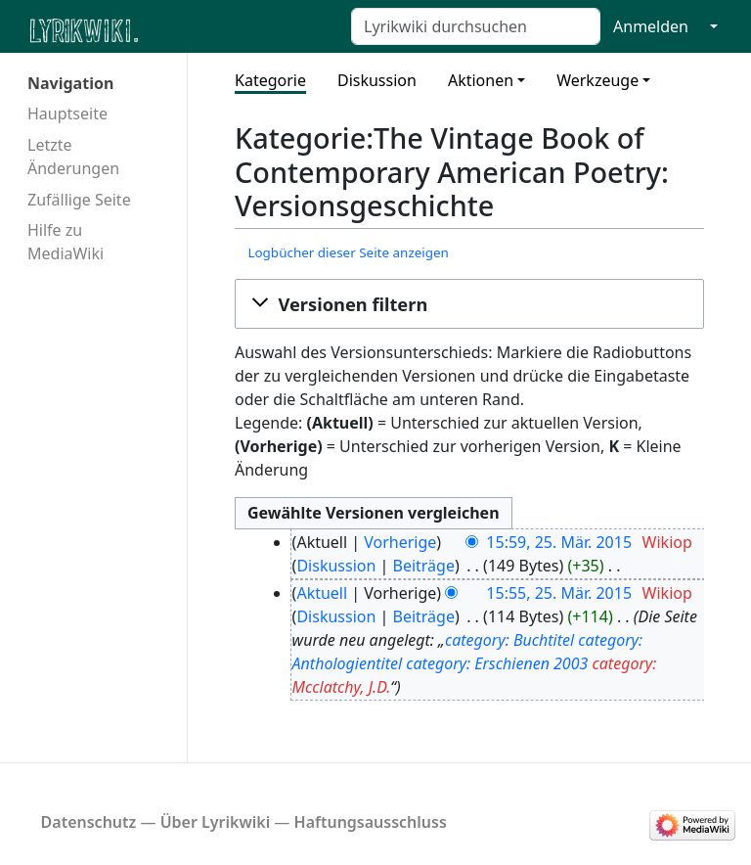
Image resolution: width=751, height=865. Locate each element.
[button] (469, 304)
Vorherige (400, 542)
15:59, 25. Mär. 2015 (559, 542)
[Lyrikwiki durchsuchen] (475, 26)
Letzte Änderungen (73, 156)
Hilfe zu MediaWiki (65, 241)
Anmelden (650, 26)
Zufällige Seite (79, 199)
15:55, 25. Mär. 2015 (559, 593)
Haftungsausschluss (370, 822)
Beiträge (424, 565)
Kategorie (270, 80)
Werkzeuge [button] (597, 80)
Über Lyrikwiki (215, 822)
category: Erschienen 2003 (497, 663)
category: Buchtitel (509, 640)
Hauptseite (67, 113)
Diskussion (377, 80)
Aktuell (321, 593)
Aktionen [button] (480, 80)
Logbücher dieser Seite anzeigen (347, 252)
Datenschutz (89, 822)
